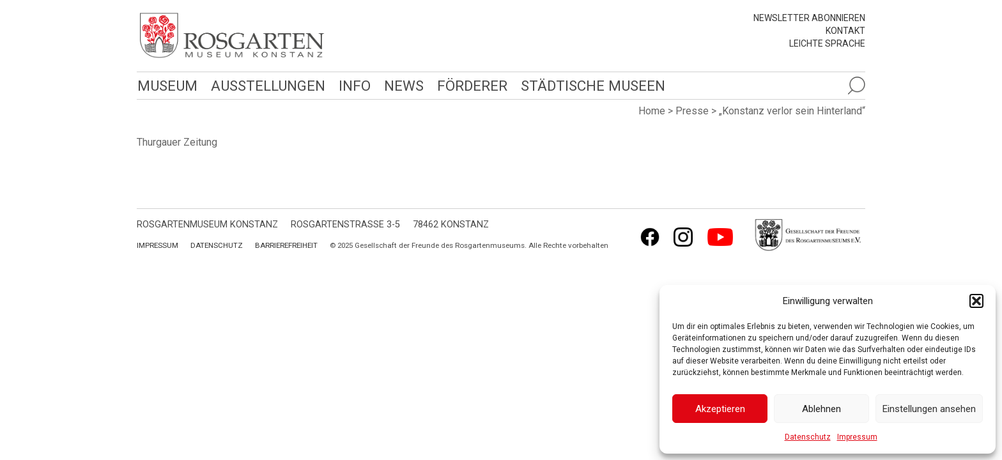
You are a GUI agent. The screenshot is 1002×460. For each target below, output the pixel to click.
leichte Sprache (827, 43)
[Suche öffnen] (856, 86)
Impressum (857, 437)
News (400, 85)
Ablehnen (821, 409)
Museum (166, 85)
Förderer (469, 85)
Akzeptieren (720, 409)
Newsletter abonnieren (809, 18)
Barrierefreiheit (286, 245)
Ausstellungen (266, 85)
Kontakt (845, 31)
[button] (976, 301)
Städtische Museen (588, 85)
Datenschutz (808, 437)
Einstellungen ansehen (929, 409)
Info (351, 85)
